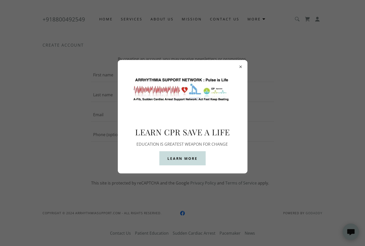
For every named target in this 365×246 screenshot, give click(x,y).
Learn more (182, 158)
